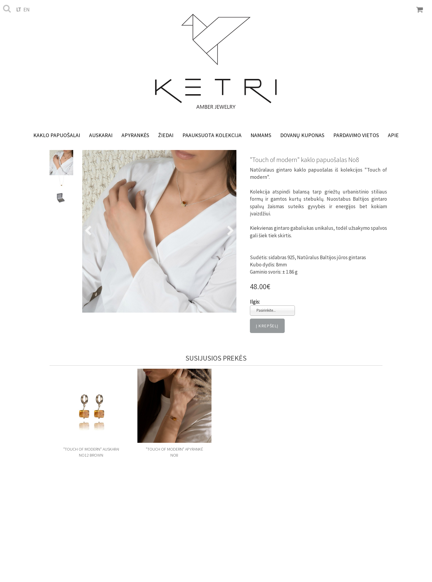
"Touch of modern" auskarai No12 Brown (91, 452)
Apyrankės (135, 135)
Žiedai (165, 135)
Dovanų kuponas (302, 135)
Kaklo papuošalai (56, 135)
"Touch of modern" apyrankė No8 (174, 452)
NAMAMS (260, 135)
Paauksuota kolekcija (212, 135)
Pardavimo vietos (356, 135)
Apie (393, 135)
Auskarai (100, 135)
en (26, 9)
